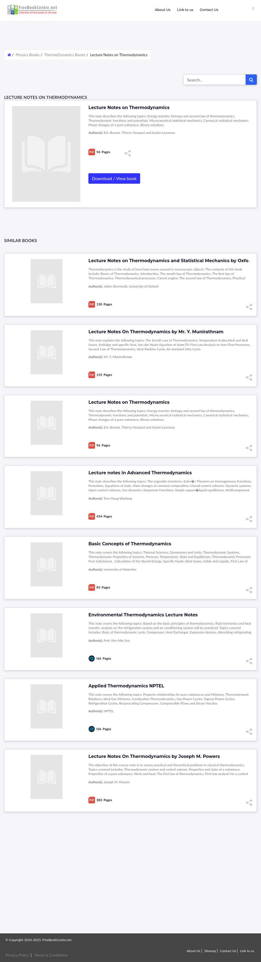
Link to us (185, 10)
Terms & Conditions (50, 955)
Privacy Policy (17, 955)
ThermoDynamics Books (64, 54)
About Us (162, 10)
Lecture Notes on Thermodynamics (128, 402)
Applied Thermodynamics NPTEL (126, 686)
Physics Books (28, 54)
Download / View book (114, 178)
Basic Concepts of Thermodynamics (129, 543)
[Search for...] (214, 79)
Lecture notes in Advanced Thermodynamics (140, 472)
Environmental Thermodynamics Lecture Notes (142, 614)
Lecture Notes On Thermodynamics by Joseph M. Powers (154, 756)
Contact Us (209, 10)
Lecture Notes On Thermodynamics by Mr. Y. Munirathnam (155, 331)
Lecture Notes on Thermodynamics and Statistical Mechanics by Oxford (170, 260)
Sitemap (210, 951)
